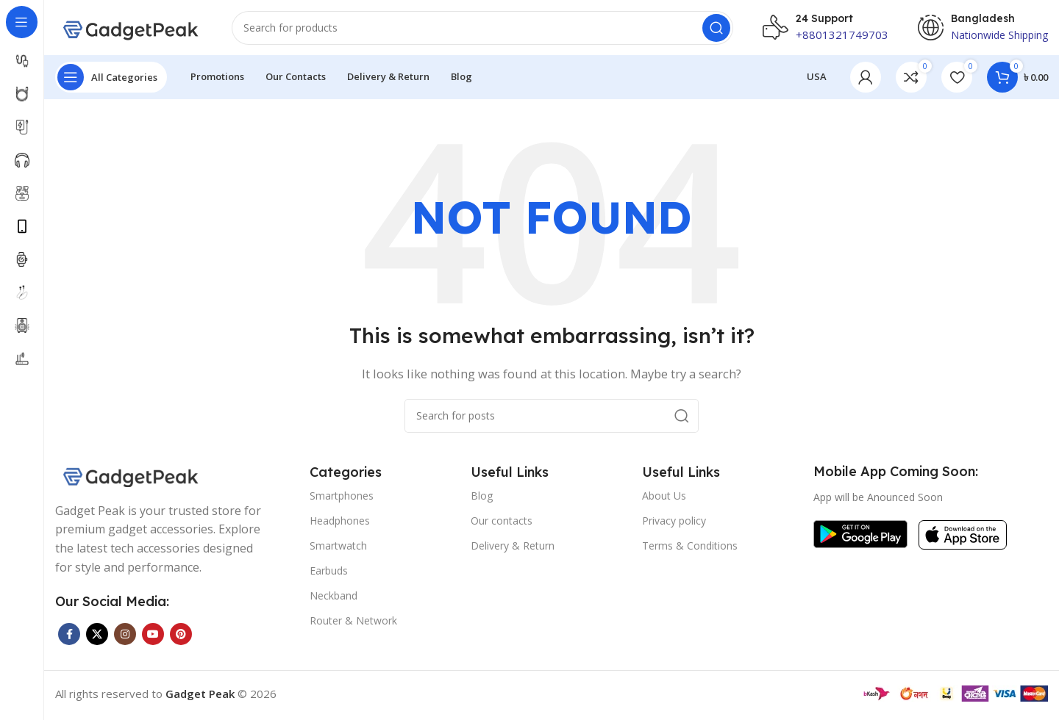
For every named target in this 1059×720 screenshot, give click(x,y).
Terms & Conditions (690, 549)
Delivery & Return (513, 549)
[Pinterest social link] (181, 638)
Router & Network (353, 624)
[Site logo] (128, 28)
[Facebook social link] (69, 638)
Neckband (333, 599)
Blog (482, 498)
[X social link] (97, 638)
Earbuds (329, 574)
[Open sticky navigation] (111, 81)
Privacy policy (674, 523)
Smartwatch (338, 549)
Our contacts (501, 523)
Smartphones (342, 498)
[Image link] (128, 476)
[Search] (482, 29)
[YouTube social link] (153, 638)
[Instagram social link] (125, 638)
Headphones (340, 523)
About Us (664, 498)
